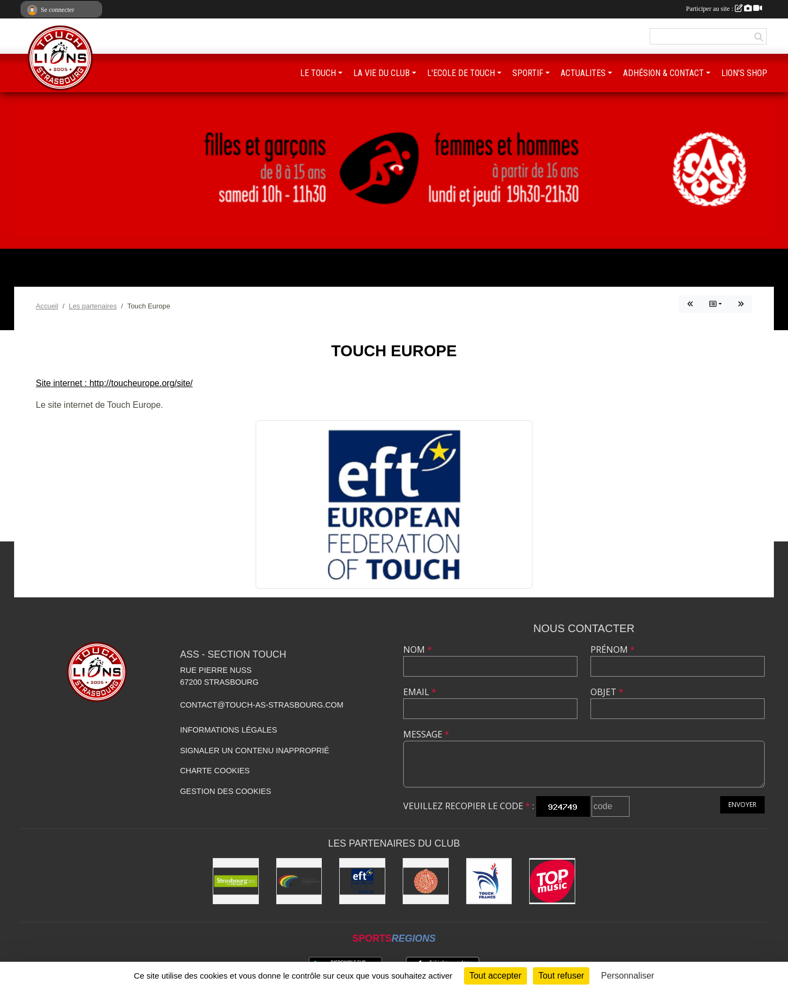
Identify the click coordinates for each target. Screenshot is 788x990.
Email (419, 692)
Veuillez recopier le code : (468, 806)
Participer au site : (724, 8)
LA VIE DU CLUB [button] (381, 73)
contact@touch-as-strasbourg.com (262, 705)
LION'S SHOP (744, 73)
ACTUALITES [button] (583, 73)
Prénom (612, 649)
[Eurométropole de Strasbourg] (236, 881)
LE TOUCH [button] (318, 73)
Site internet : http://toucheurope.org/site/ (114, 383)
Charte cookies (215, 770)
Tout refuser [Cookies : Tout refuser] (561, 975)
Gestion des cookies (225, 791)
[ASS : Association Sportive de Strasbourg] (426, 881)
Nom (417, 649)
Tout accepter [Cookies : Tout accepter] (495, 975)
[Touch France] (489, 881)
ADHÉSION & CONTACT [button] (663, 73)
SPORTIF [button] (527, 73)
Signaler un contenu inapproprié (254, 750)
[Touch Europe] (362, 881)
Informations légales (228, 730)
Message (426, 734)
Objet (607, 692)
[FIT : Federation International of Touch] (299, 881)
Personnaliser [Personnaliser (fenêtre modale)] (627, 975)
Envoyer (742, 804)
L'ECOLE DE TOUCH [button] (461, 73)
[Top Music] (552, 881)
